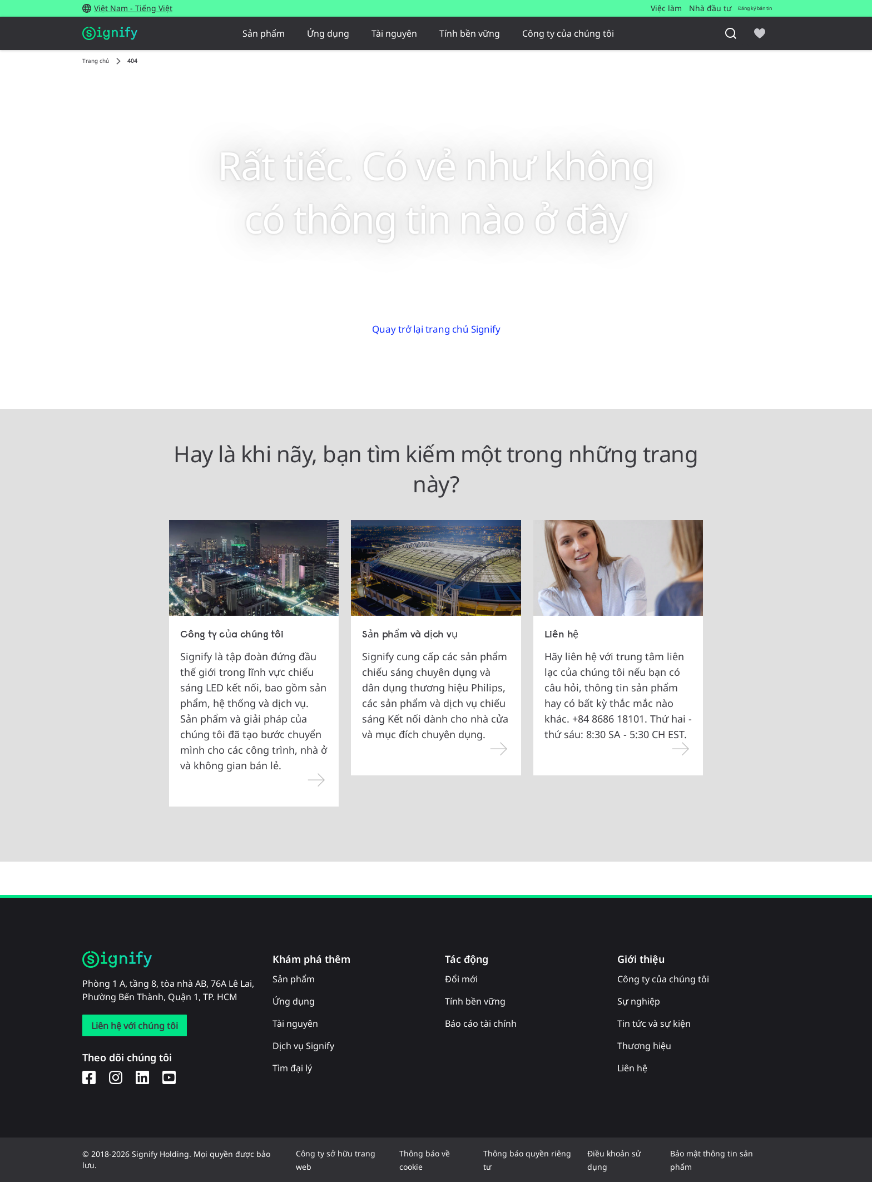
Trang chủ (95, 61)
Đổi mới (461, 979)
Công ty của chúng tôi (568, 33)
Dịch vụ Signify (303, 1046)
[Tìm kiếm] (731, 33)
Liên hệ (632, 1068)
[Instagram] (115, 1077)
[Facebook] (89, 1077)
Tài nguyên (394, 33)
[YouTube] (169, 1077)
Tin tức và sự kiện (654, 1023)
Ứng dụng (328, 33)
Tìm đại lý (292, 1068)
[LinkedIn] (142, 1077)
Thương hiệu (644, 1046)
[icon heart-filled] (759, 33)
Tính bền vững (469, 33)
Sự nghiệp (638, 1001)
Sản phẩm (263, 33)
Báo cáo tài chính (481, 1023)
